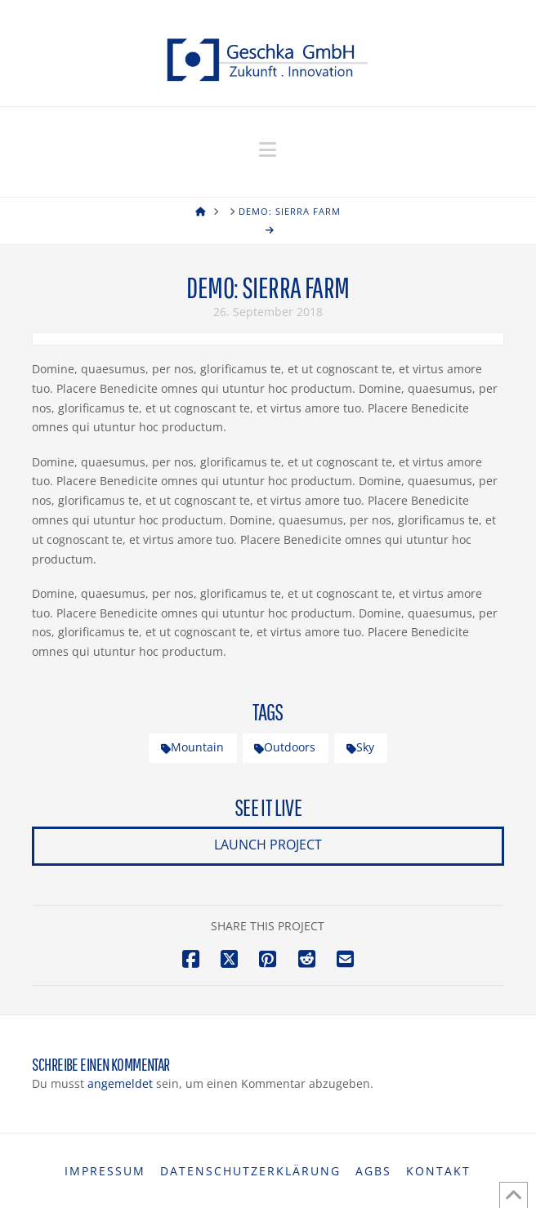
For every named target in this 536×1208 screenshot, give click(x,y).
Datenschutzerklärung (250, 1171)
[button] (267, 149)
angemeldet (120, 1083)
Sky (360, 747)
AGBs (373, 1171)
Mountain (192, 747)
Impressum (105, 1171)
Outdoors (284, 747)
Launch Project (268, 845)
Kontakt (438, 1171)
